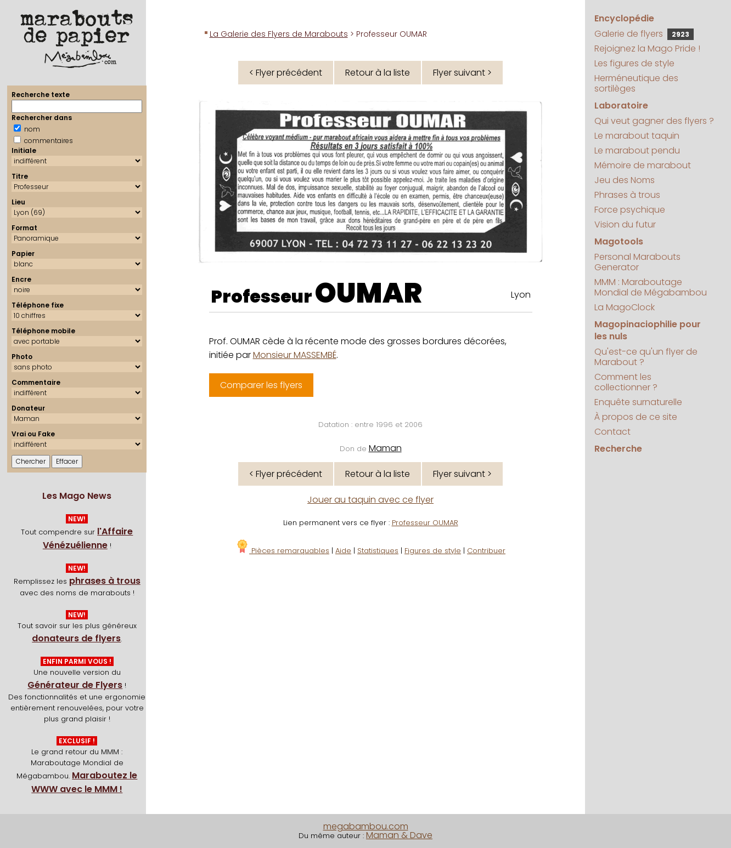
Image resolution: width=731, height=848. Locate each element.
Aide (343, 550)
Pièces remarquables (282, 550)
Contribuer (486, 550)
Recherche (618, 448)
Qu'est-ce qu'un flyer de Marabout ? (646, 356)
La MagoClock (624, 307)
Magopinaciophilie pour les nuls (647, 330)
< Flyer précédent (285, 72)
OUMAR (368, 293)
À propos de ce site (635, 417)
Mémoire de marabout (642, 165)
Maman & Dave (399, 835)
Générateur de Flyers (74, 685)
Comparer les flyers (261, 385)
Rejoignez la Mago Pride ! (647, 48)
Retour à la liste (377, 72)
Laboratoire (621, 105)
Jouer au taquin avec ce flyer (370, 499)
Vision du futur (625, 224)
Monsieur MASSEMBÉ (294, 355)
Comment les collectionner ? (625, 382)
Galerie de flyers (644, 33)
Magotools (618, 241)
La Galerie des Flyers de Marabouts (279, 34)
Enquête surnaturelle (638, 402)
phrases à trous (104, 580)
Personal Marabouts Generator (637, 262)
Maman (385, 448)
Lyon (521, 294)
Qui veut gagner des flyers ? (654, 121)
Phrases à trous (627, 195)
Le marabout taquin (636, 135)
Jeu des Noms (624, 180)
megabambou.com (365, 826)
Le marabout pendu (637, 150)
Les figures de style (634, 63)
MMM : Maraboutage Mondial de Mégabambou (650, 287)
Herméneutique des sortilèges (636, 83)
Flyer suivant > (462, 72)
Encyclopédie (624, 18)
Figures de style (432, 550)
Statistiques (377, 550)
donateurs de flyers (76, 638)
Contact (612, 431)
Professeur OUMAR (425, 522)
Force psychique (629, 209)
